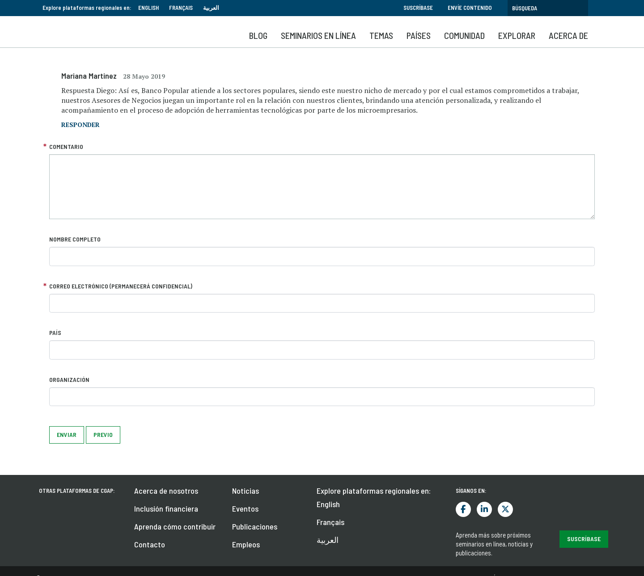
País (55, 332)
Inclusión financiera (166, 508)
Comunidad (464, 35)
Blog (258, 35)
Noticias (245, 491)
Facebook (463, 509)
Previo (103, 434)
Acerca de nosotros (166, 491)
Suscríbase (418, 7)
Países (419, 35)
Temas (381, 35)
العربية (211, 7)
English (148, 7)
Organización (69, 379)
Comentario (66, 146)
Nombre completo (75, 239)
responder (80, 124)
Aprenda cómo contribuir (175, 526)
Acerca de (568, 35)
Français (181, 7)
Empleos (246, 544)
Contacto (149, 544)
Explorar (516, 35)
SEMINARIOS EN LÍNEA (318, 35)
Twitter (505, 509)
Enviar (66, 434)
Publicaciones (254, 526)
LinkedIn (484, 509)
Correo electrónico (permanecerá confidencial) (120, 286)
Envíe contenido (470, 7)
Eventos (245, 508)
